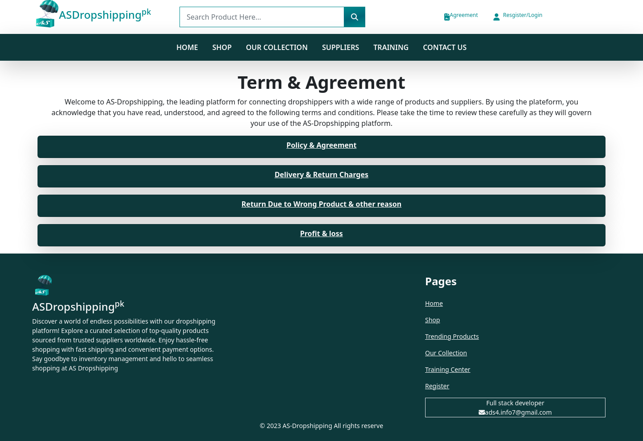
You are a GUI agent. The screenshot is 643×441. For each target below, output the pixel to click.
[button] (517, 17)
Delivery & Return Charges (321, 174)
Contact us (445, 47)
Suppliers (340, 47)
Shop (432, 320)
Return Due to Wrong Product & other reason (321, 204)
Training (391, 47)
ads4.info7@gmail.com (515, 412)
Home (187, 47)
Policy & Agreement (322, 145)
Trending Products (452, 336)
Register (437, 386)
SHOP (221, 47)
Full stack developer (515, 403)
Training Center (447, 369)
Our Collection (277, 47)
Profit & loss (321, 233)
